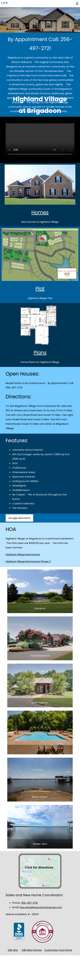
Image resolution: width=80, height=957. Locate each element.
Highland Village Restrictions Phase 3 (28, 561)
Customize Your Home (58, 950)
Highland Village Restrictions (23, 554)
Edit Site (13, 950)
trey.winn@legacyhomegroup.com (41, 907)
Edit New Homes (32, 950)
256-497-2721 (29, 903)
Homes (40, 212)
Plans (40, 352)
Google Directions (19, 518)
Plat (40, 288)
